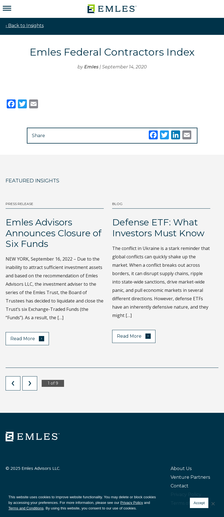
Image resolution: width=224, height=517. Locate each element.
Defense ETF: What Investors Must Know (158, 227)
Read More (27, 338)
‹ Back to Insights (25, 25)
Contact (179, 486)
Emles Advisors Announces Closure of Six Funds (54, 233)
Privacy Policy (131, 503)
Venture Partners (190, 477)
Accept (199, 503)
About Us (181, 468)
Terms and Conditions (26, 508)
